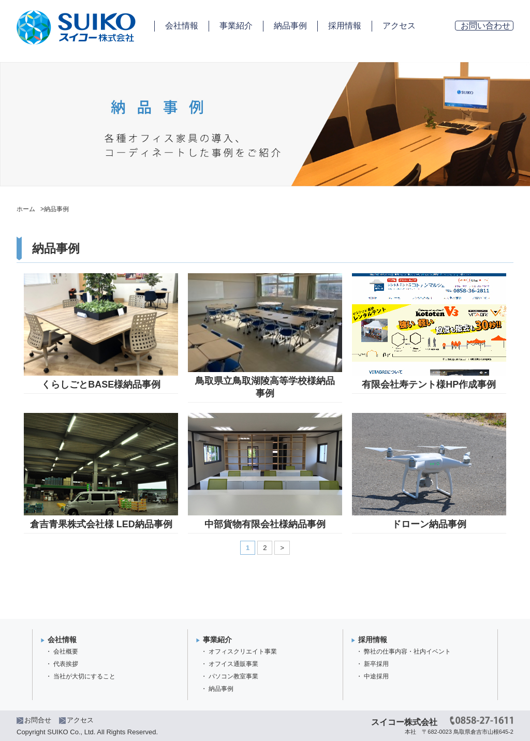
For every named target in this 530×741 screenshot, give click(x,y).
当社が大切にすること (84, 676)
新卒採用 (376, 664)
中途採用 (376, 676)
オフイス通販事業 (233, 664)
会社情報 (181, 25)
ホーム (26, 209)
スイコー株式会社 (404, 722)
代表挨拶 (65, 664)
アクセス (399, 25)
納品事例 (290, 25)
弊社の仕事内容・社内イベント (407, 651)
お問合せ (37, 720)
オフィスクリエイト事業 (243, 651)
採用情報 (344, 25)
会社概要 (65, 651)
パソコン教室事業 (233, 676)
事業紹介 (236, 25)
